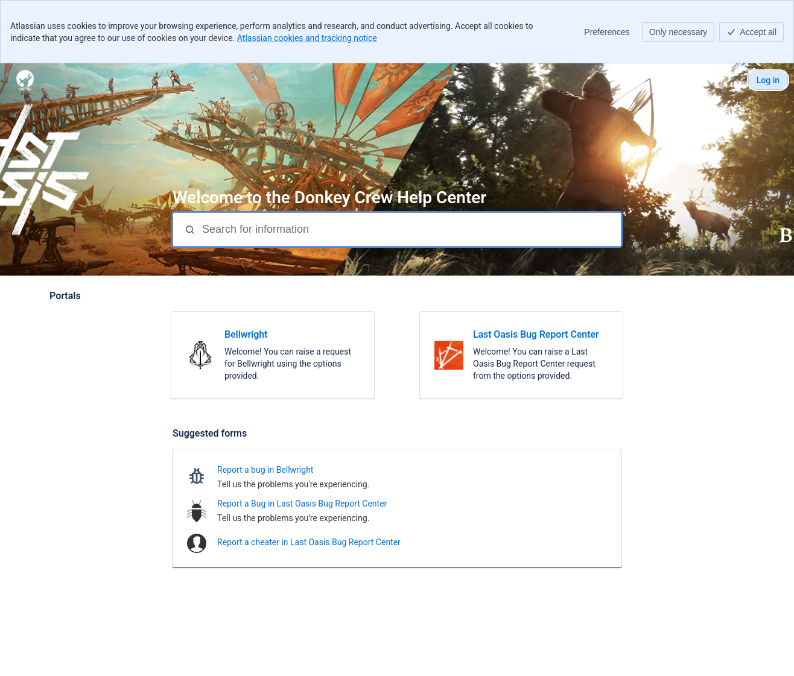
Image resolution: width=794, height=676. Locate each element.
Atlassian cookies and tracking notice (307, 38)
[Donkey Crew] (25, 80)
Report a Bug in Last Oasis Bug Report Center (302, 503)
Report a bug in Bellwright (265, 470)
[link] (272, 355)
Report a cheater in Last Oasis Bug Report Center (309, 542)
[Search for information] (410, 229)
